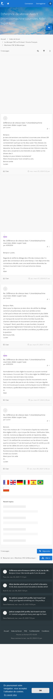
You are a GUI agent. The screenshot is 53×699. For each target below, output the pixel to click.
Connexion (29, 3)
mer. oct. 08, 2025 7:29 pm (18, 591)
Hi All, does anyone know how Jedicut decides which (28, 587)
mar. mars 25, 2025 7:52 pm (25, 618)
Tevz (4, 577)
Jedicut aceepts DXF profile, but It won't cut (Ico (27, 611)
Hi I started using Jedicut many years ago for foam (27, 614)
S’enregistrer (40, 3)
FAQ (25, 631)
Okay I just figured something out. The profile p (27, 600)
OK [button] (40, 690)
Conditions (45, 631)
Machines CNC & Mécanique (14, 45)
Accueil (3, 39)
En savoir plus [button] (10, 695)
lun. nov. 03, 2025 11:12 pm (16, 577)
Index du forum (14, 39)
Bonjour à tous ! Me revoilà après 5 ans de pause (27, 573)
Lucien (8, 127)
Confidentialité (34, 631)
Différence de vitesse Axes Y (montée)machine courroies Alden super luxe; (23, 18)
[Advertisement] (26, 85)
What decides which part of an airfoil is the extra (28, 584)
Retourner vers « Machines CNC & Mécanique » (18, 558)
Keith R (5, 591)
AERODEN (9, 245)
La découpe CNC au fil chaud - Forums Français (20, 42)
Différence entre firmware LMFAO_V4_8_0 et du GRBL (29, 570)
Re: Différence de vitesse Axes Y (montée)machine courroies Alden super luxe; (24, 241)
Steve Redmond (8, 604)
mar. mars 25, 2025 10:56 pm (25, 604)
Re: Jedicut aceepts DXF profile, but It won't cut (27, 598)
